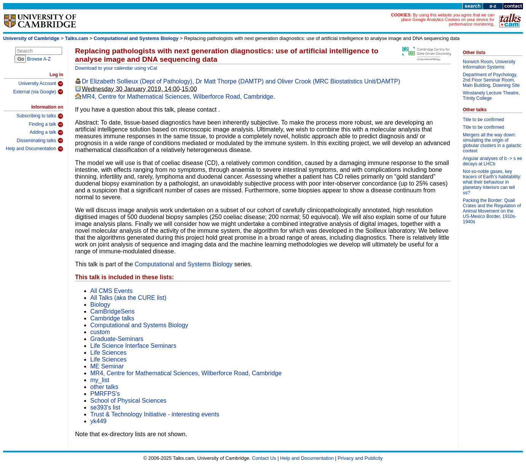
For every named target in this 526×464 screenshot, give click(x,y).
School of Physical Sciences (128, 400)
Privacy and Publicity (360, 458)
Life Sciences (108, 352)
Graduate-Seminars (117, 339)
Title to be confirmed (483, 119)
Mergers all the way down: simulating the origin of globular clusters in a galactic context (492, 143)
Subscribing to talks (39, 116)
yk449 (98, 421)
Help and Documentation (34, 149)
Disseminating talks (40, 141)
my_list (99, 380)
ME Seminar (107, 366)
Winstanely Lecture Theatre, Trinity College (491, 95)
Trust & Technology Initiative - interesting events (154, 414)
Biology (100, 304)
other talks (104, 387)
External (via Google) (38, 92)
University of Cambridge (31, 38)
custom (100, 332)
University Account (40, 84)
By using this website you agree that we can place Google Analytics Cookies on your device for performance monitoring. (447, 19)
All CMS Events (111, 291)
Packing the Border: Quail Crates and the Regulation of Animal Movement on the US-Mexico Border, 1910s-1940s (492, 211)
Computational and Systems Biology (136, 38)
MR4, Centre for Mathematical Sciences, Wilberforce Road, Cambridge (177, 96)
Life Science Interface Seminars (133, 345)
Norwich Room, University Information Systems (489, 64)
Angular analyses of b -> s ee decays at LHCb (492, 161)
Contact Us (264, 458)
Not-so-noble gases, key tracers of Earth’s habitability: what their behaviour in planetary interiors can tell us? (492, 182)
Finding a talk (46, 125)
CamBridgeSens (112, 311)
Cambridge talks (112, 318)
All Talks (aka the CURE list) (128, 297)
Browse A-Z (39, 59)
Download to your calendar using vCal (116, 68)
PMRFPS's (105, 393)
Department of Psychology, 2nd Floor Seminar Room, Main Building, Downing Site (491, 80)
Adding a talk (46, 133)
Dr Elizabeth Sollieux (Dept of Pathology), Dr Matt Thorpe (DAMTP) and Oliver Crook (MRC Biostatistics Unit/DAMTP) (241, 81)
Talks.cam (76, 38)
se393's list (105, 407)
